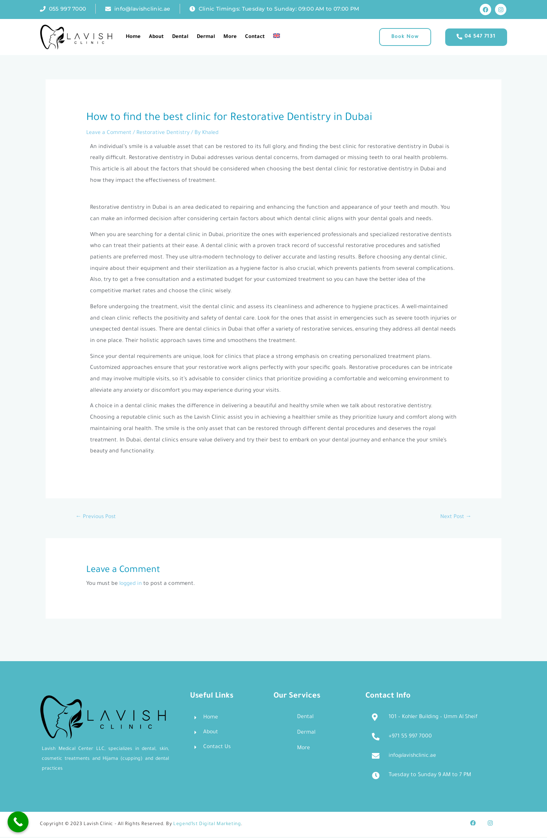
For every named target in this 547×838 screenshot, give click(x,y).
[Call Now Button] (18, 821)
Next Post (455, 518)
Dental (180, 37)
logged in (131, 584)
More (230, 37)
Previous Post (97, 518)
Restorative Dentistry (164, 133)
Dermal (206, 37)
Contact (255, 37)
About (156, 37)
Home (133, 37)
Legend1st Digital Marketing (207, 825)
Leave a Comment (109, 133)
